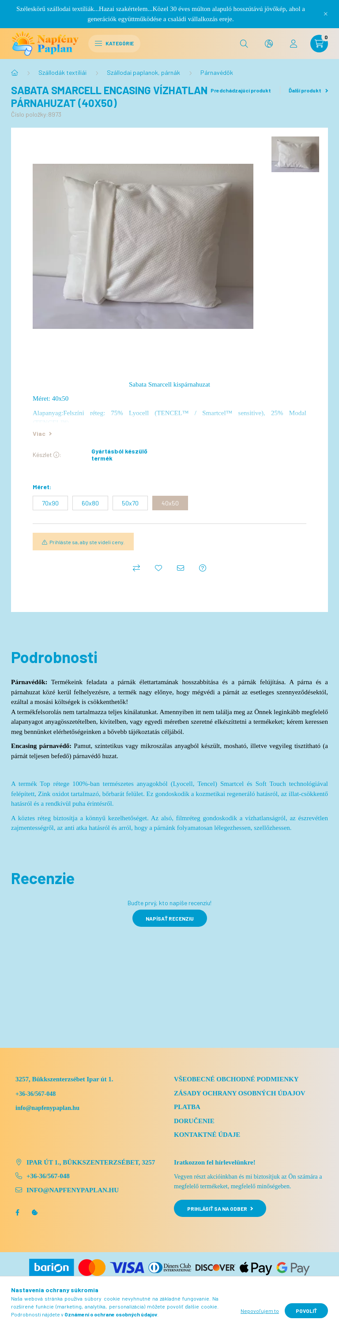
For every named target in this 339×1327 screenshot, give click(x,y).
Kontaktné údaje (207, 1134)
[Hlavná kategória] (14, 72)
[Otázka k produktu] (202, 568)
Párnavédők (216, 72)
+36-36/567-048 (35, 1094)
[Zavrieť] (325, 14)
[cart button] (319, 43)
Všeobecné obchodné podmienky (236, 1079)
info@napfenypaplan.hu (72, 1190)
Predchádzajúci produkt (237, 90)
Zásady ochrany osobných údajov (239, 1093)
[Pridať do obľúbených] (158, 568)
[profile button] (293, 43)
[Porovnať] (136, 568)
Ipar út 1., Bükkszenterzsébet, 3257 (90, 1162)
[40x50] (170, 503)
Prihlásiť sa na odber (220, 1208)
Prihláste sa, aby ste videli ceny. (86, 542)
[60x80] (90, 503)
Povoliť (306, 1311)
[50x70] (130, 503)
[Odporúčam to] (180, 568)
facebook (17, 1212)
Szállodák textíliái (62, 72)
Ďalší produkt (308, 90)
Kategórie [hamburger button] (114, 43)
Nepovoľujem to (260, 1311)
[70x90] (50, 503)
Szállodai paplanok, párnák (143, 72)
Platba (187, 1106)
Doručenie (194, 1120)
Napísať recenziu (170, 918)
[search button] (244, 43)
